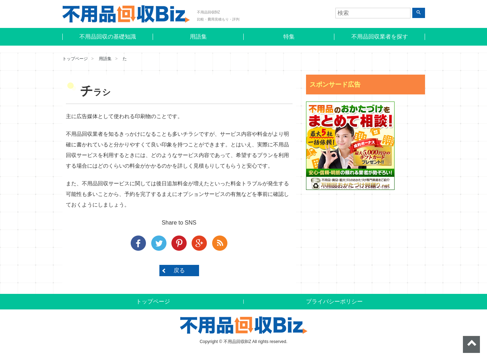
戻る (179, 270)
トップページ (75, 58)
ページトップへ (471, 344)
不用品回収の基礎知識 (107, 37)
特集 (289, 37)
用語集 (198, 37)
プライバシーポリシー (334, 301)
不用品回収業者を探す (379, 37)
